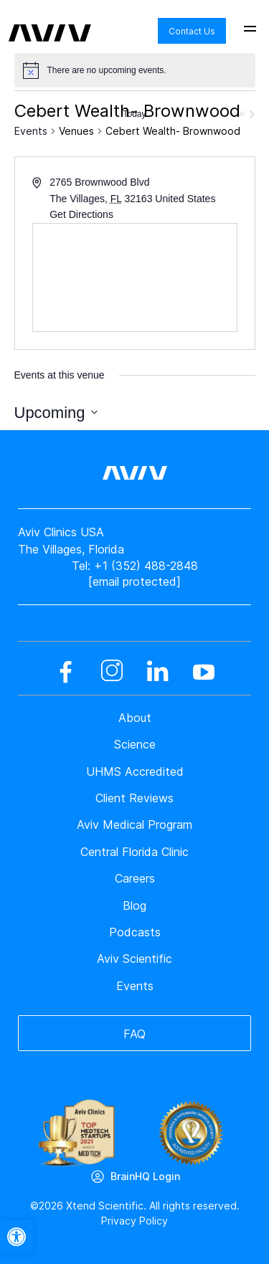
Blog (134, 905)
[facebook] (66, 672)
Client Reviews (134, 798)
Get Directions (81, 214)
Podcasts (135, 932)
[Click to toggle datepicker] (56, 412)
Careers (135, 878)
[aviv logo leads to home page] (50, 22)
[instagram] (112, 672)
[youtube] (204, 672)
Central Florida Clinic (134, 852)
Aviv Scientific (134, 958)
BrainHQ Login (145, 1176)
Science (135, 744)
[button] (16, 1236)
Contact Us (192, 31)
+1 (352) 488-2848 (146, 566)
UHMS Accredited (135, 771)
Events (30, 131)
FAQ (134, 1034)
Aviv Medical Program (134, 824)
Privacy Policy (134, 1221)
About (134, 718)
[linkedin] (158, 672)
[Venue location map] (135, 277)
